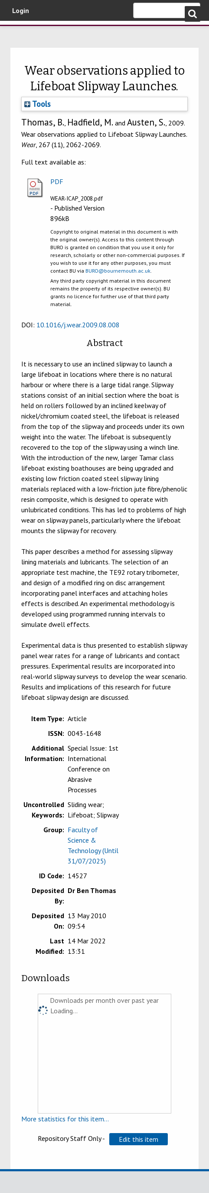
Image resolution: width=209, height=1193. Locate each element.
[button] (138, 1139)
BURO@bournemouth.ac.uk (117, 270)
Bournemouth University (19, 32)
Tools (37, 104)
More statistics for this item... (65, 1118)
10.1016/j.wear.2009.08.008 (78, 324)
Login (20, 10)
